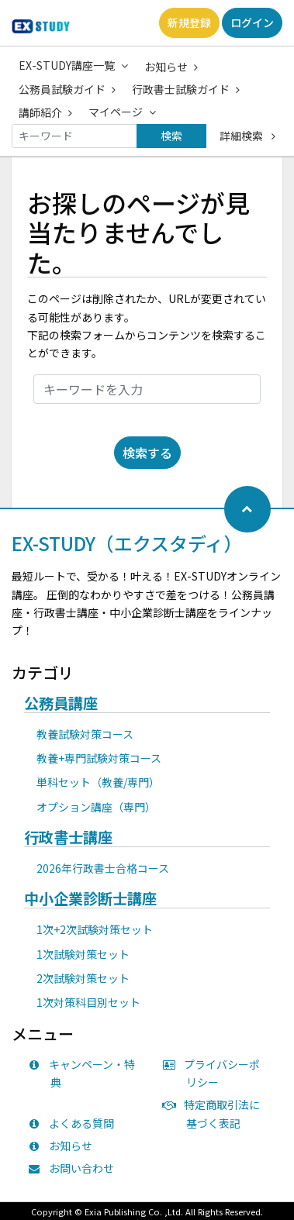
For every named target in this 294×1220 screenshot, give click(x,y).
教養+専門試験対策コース (98, 758)
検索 (171, 135)
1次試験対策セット (83, 954)
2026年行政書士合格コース (102, 868)
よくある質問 (74, 1123)
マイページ (122, 111)
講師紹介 (45, 112)
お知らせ (171, 66)
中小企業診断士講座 (90, 899)
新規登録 (189, 22)
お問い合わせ (74, 1168)
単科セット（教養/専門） (98, 782)
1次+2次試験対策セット (94, 929)
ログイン (252, 22)
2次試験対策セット (83, 978)
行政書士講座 (68, 838)
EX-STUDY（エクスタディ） (127, 543)
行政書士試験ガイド (186, 89)
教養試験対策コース (84, 734)
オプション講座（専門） (96, 807)
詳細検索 (247, 135)
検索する (147, 452)
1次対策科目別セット (88, 1002)
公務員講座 (61, 703)
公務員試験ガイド (67, 89)
